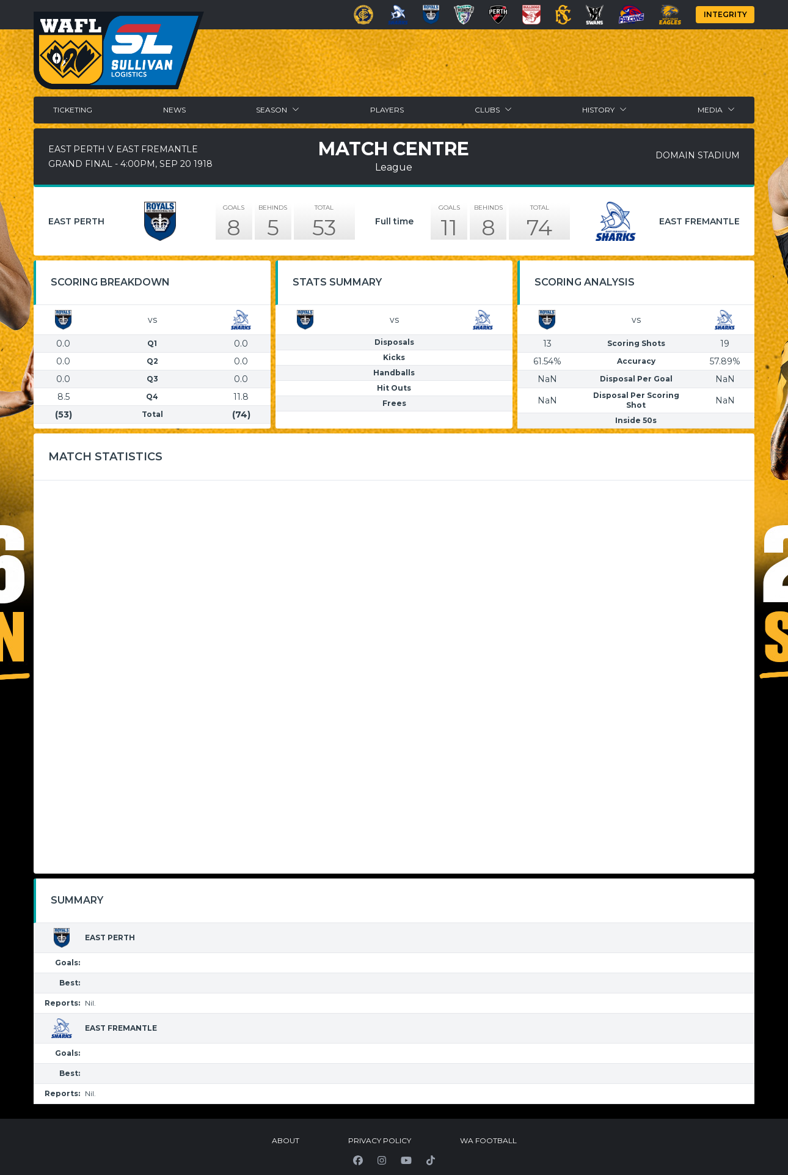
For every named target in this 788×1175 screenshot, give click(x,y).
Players (387, 109)
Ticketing (72, 109)
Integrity (725, 14)
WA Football (488, 1140)
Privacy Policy (379, 1140)
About (285, 1140)
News (174, 109)
